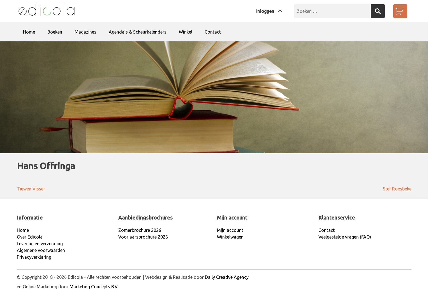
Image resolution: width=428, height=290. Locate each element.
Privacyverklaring (34, 257)
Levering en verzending (40, 243)
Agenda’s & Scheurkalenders (137, 31)
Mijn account (230, 230)
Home (29, 31)
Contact (213, 31)
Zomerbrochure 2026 (139, 230)
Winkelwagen (230, 236)
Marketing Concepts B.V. (94, 286)
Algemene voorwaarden (41, 250)
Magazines (85, 31)
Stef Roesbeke (397, 188)
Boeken (54, 31)
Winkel (185, 31)
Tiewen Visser (31, 188)
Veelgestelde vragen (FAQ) (344, 236)
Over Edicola (30, 236)
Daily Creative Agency (227, 277)
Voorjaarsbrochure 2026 (143, 236)
